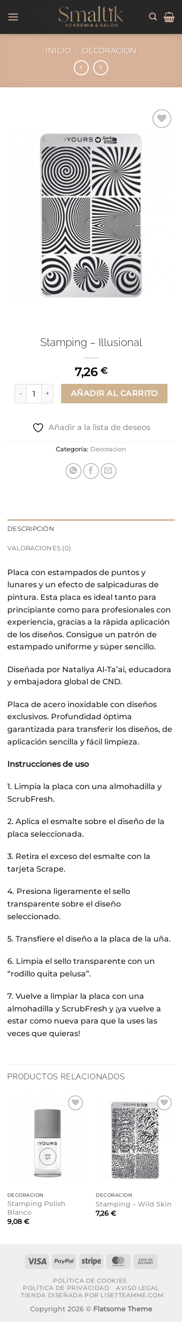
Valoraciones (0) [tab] (39, 548)
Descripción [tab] (30, 528)
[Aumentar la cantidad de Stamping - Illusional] (47, 393)
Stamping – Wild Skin (134, 1204)
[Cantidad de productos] (34, 393)
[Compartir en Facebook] (91, 471)
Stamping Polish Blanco (36, 1208)
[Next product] (81, 67)
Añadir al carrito (114, 393)
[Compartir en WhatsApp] (74, 471)
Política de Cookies (90, 1280)
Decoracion (109, 50)
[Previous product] (100, 67)
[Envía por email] (108, 471)
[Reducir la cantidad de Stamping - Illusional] (20, 393)
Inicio (58, 50)
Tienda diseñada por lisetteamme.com (92, 1295)
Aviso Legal (137, 1287)
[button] (13, 17)
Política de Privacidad (66, 1287)
